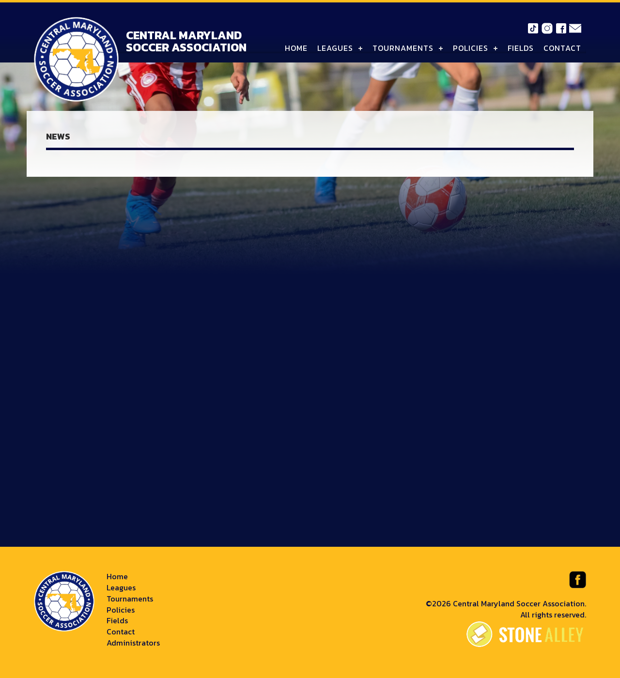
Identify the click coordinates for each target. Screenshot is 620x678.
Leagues (335, 48)
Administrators (133, 642)
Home (296, 48)
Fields (521, 48)
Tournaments (403, 48)
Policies (470, 48)
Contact (562, 48)
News (58, 136)
